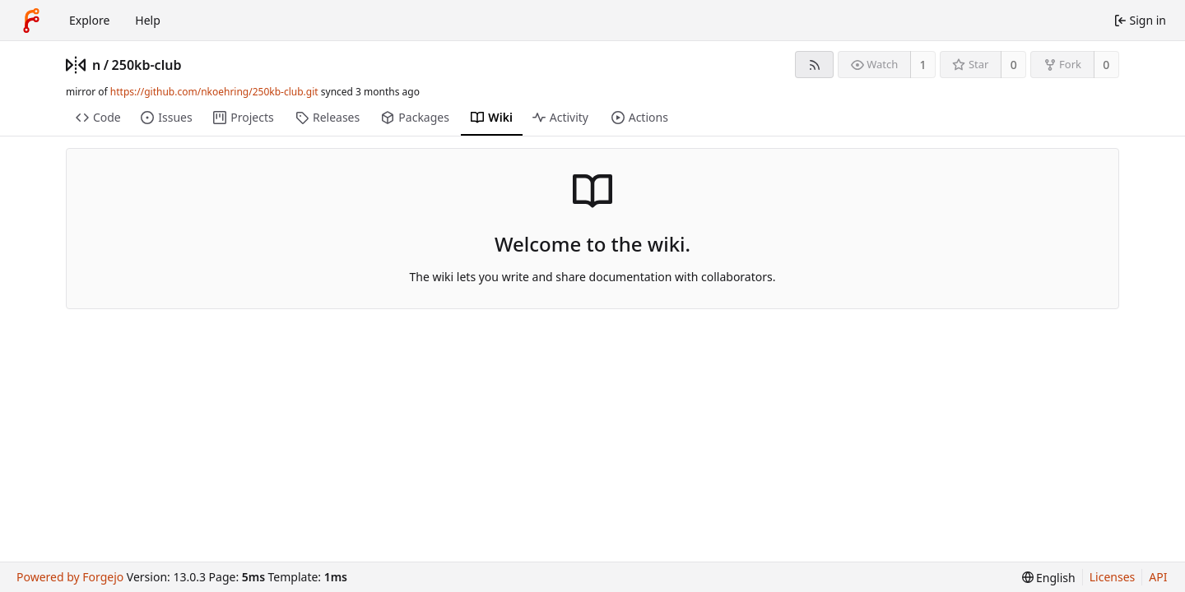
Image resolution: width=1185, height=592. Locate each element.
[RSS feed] (814, 64)
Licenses (1113, 577)
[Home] (31, 20)
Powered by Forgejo (69, 577)
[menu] (1049, 577)
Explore (89, 20)
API (1158, 577)
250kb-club (147, 65)
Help (147, 20)
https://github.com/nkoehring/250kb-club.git (214, 92)
